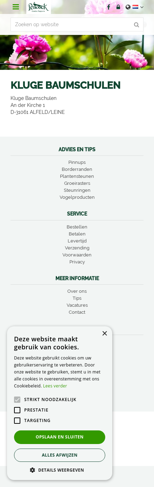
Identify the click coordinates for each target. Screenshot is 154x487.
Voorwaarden (77, 254)
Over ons (77, 291)
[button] (59, 469)
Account (118, 6)
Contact (77, 312)
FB (108, 6)
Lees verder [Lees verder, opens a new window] (55, 386)
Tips (77, 298)
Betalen (77, 234)
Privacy (77, 261)
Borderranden (77, 169)
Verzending (77, 247)
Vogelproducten (77, 197)
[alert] (59, 403)
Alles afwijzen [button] (60, 455)
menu (16, 7)
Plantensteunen (77, 176)
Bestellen (77, 227)
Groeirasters (77, 183)
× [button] (104, 333)
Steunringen (77, 190)
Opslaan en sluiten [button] (60, 437)
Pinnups (77, 162)
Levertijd (77, 241)
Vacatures (77, 305)
